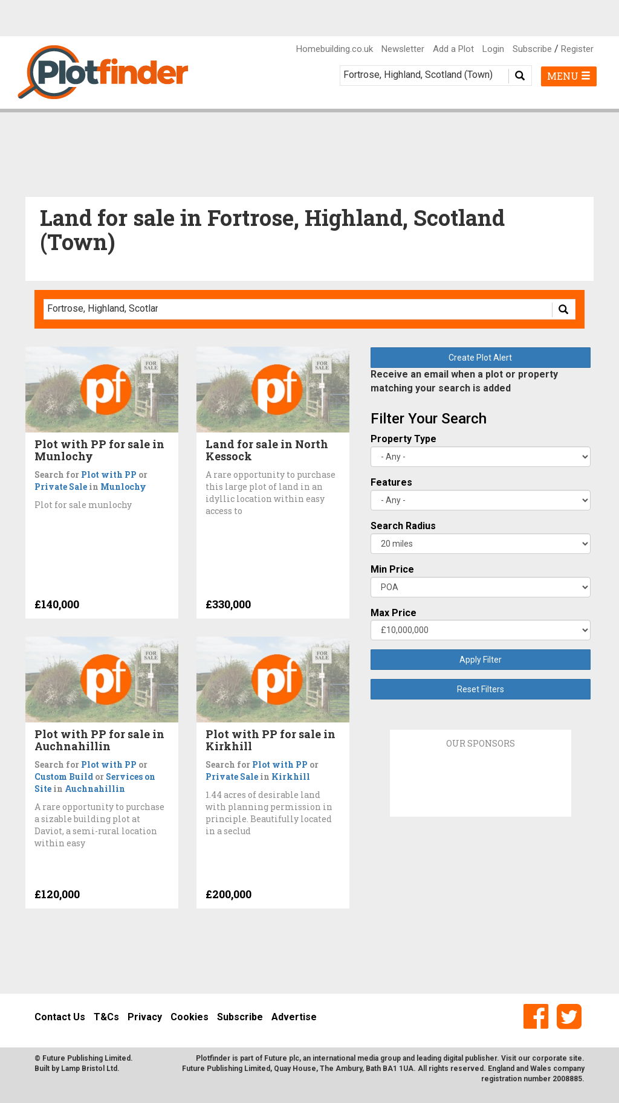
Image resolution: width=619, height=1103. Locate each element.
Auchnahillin (95, 788)
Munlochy (123, 486)
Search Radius (403, 526)
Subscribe (532, 48)
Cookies (189, 1017)
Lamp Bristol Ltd (89, 1068)
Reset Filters (480, 689)
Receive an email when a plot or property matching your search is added (464, 381)
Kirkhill (290, 776)
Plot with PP (109, 474)
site (575, 1058)
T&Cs (106, 1017)
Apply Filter (480, 659)
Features (391, 482)
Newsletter (402, 48)
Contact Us (59, 1017)
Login (493, 48)
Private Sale (60, 486)
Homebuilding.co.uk (334, 48)
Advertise (294, 1017)
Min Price (392, 569)
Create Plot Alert (480, 357)
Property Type (403, 439)
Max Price (393, 613)
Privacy (145, 1017)
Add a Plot (453, 48)
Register (577, 48)
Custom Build (63, 776)
